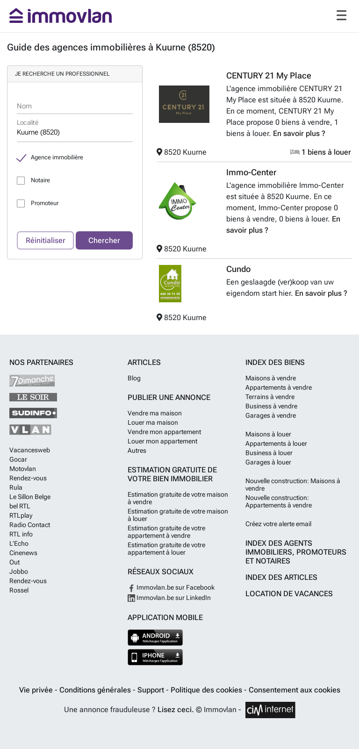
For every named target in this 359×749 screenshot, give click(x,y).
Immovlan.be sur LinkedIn (169, 597)
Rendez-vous (28, 478)
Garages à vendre (270, 415)
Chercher (104, 240)
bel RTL (19, 506)
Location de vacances (289, 593)
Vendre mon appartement (164, 431)
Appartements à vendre (278, 387)
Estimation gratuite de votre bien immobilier (172, 474)
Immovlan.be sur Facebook (171, 587)
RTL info (21, 534)
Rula (15, 487)
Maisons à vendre (270, 378)
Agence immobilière (57, 157)
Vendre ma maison (155, 413)
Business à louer (269, 453)
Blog (134, 378)
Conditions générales (96, 689)
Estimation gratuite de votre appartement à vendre (166, 531)
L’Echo (19, 543)
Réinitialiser (45, 240)
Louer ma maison (153, 422)
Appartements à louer (276, 443)
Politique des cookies (207, 689)
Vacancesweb (29, 450)
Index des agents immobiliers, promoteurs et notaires (295, 552)
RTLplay (20, 515)
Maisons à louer (268, 434)
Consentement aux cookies (294, 689)
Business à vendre (271, 406)
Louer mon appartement (162, 441)
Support (151, 689)
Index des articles (281, 577)
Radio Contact (29, 524)
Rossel (19, 590)
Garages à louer (268, 462)
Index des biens (275, 362)
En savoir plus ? (299, 133)
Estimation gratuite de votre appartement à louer (166, 548)
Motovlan (22, 468)
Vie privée (37, 689)
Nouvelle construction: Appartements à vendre (278, 501)
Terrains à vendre (269, 396)
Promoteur (44, 203)
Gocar (18, 459)
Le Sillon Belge (29, 496)
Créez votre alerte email (278, 524)
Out (14, 562)
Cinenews (23, 552)
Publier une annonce (169, 397)
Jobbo (18, 571)
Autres (137, 450)
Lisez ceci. (176, 709)
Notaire (40, 180)
